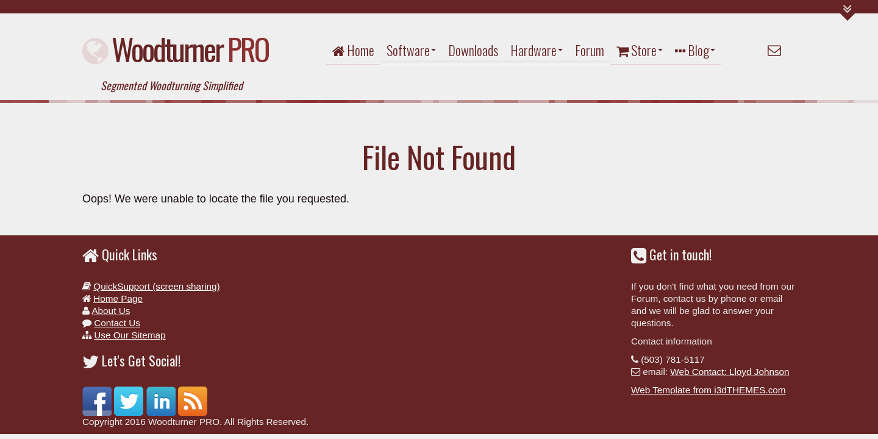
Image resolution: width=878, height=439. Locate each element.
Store (639, 50)
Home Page (118, 298)
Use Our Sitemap (129, 335)
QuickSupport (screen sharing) (156, 286)
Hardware (536, 50)
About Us (110, 310)
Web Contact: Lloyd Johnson (729, 371)
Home (353, 50)
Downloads (473, 50)
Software (411, 50)
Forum (589, 50)
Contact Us (117, 323)
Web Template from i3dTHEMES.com (708, 390)
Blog (695, 50)
